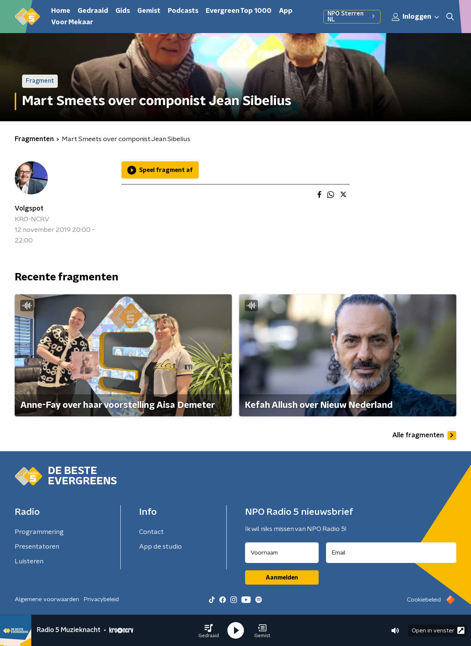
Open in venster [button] (438, 630)
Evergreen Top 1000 (239, 11)
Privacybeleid (101, 599)
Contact (151, 532)
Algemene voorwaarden (47, 599)
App (286, 11)
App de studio (160, 546)
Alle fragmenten (424, 435)
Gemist (148, 11)
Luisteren (29, 561)
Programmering (39, 532)
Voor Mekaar (72, 22)
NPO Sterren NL (351, 16)
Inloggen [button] (416, 17)
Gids (123, 11)
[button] (208, 630)
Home (60, 11)
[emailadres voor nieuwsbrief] (391, 552)
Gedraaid (93, 11)
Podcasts (183, 11)
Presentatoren (37, 546)
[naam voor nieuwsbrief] (282, 552)
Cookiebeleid (424, 600)
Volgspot (29, 208)
